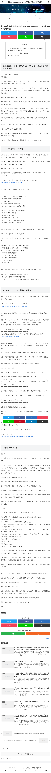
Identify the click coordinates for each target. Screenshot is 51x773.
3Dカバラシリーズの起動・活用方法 (18, 53)
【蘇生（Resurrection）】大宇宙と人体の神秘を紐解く (25, 2)
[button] (46, 380)
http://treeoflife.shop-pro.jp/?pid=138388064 (14, 307)
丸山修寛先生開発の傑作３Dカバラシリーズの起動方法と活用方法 (27, 48)
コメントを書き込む (25, 755)
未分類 (3, 614)
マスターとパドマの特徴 (15, 51)
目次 (23, 45)
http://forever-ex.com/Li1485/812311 (12, 183)
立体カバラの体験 (13, 56)
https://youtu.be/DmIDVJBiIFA (10, 337)
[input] (26, 379)
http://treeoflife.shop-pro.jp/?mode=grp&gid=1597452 (17, 437)
